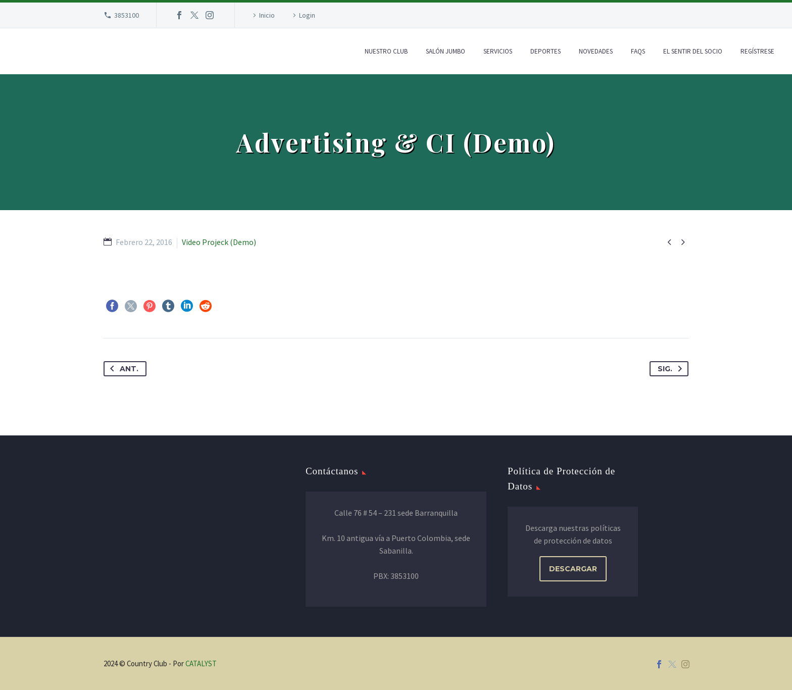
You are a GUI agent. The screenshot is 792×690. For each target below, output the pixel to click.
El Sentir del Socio (692, 51)
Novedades (596, 51)
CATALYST (201, 663)
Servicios (497, 51)
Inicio (267, 15)
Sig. (672, 368)
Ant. (122, 368)
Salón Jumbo (445, 51)
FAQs (638, 51)
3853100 (126, 15)
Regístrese (757, 51)
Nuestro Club (386, 51)
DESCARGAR (573, 568)
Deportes (545, 51)
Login (307, 15)
